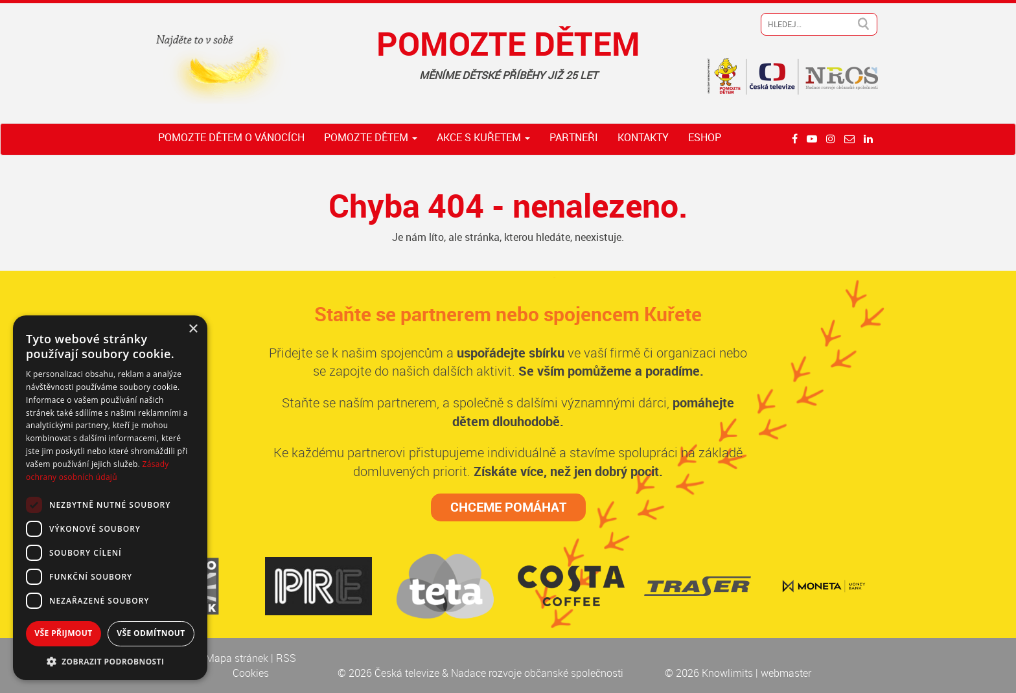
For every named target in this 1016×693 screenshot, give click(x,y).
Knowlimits (727, 673)
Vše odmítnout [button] (151, 633)
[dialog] (110, 497)
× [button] (193, 329)
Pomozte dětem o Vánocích (231, 137)
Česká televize (408, 673)
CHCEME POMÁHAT (508, 507)
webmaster (786, 673)
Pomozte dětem (370, 137)
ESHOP (704, 137)
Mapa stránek (238, 658)
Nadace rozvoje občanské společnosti (537, 673)
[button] (110, 661)
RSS (286, 658)
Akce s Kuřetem (483, 137)
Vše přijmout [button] (63, 633)
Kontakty (643, 137)
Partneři (573, 137)
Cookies (251, 673)
